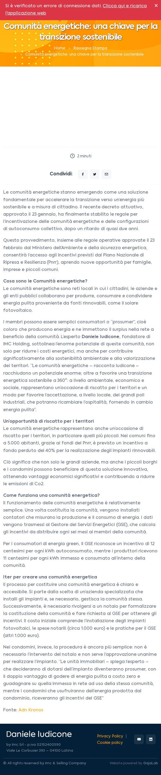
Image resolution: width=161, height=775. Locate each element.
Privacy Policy (110, 736)
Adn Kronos (31, 710)
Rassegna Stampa (90, 48)
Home (59, 48)
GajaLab (150, 763)
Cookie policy (110, 743)
